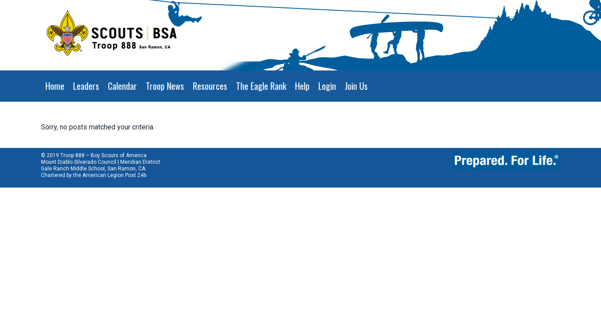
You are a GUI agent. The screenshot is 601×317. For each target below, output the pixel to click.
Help (302, 85)
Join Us (356, 85)
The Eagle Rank (261, 85)
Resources (210, 85)
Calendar (122, 85)
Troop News (165, 85)
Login (327, 85)
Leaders (86, 85)
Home (54, 85)
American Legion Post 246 (114, 175)
